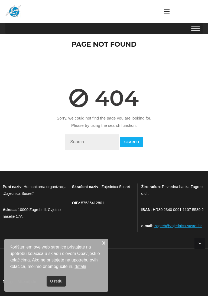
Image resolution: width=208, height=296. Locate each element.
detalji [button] (80, 266)
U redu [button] (56, 281)
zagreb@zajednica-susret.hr (178, 226)
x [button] (104, 242)
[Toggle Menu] (195, 28)
